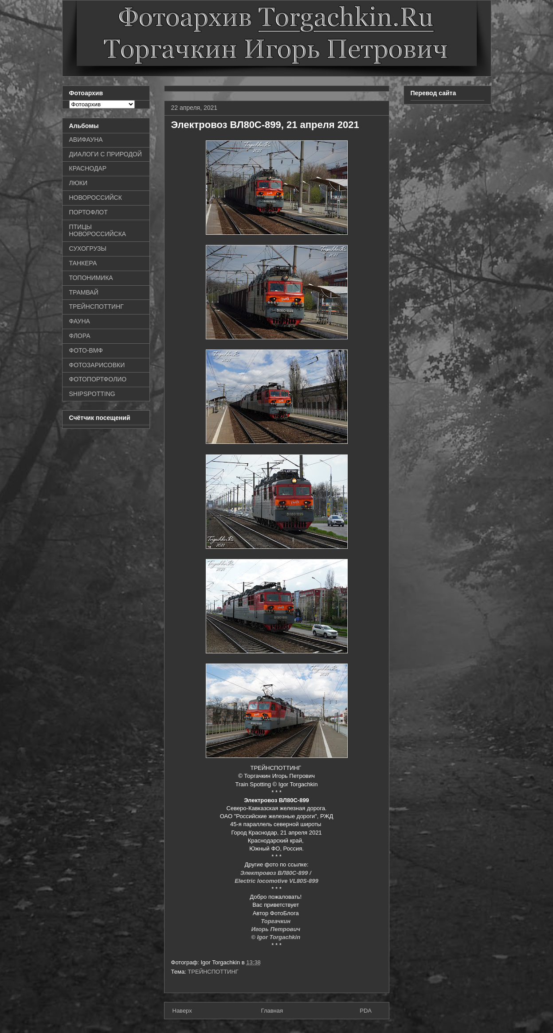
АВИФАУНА (86, 139)
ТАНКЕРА (83, 263)
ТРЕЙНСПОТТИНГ (213, 971)
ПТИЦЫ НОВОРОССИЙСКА (97, 230)
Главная (272, 1010)
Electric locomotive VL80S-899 (276, 881)
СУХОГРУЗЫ (87, 248)
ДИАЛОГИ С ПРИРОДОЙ (105, 154)
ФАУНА (79, 321)
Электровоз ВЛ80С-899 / (276, 873)
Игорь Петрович (276, 929)
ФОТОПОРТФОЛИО (98, 379)
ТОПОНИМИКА (91, 277)
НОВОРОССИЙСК (95, 197)
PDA (366, 1010)
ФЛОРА (79, 335)
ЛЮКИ (78, 182)
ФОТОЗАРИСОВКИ (97, 365)
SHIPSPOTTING (92, 393)
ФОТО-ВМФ (86, 350)
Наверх (182, 1010)
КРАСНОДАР (88, 168)
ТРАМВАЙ (83, 292)
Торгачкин (276, 921)
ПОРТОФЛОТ (88, 212)
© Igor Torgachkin (276, 937)
